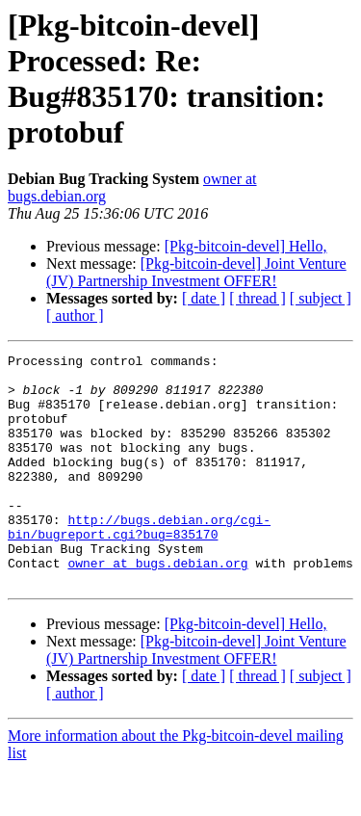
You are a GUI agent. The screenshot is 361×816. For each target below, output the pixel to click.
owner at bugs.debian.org (157, 606)
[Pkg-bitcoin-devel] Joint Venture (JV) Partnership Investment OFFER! (196, 272)
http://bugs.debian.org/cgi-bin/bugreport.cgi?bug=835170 (139, 562)
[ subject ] (320, 298)
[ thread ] (257, 298)
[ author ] (75, 315)
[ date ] (203, 298)
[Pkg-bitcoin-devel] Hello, (246, 246)
